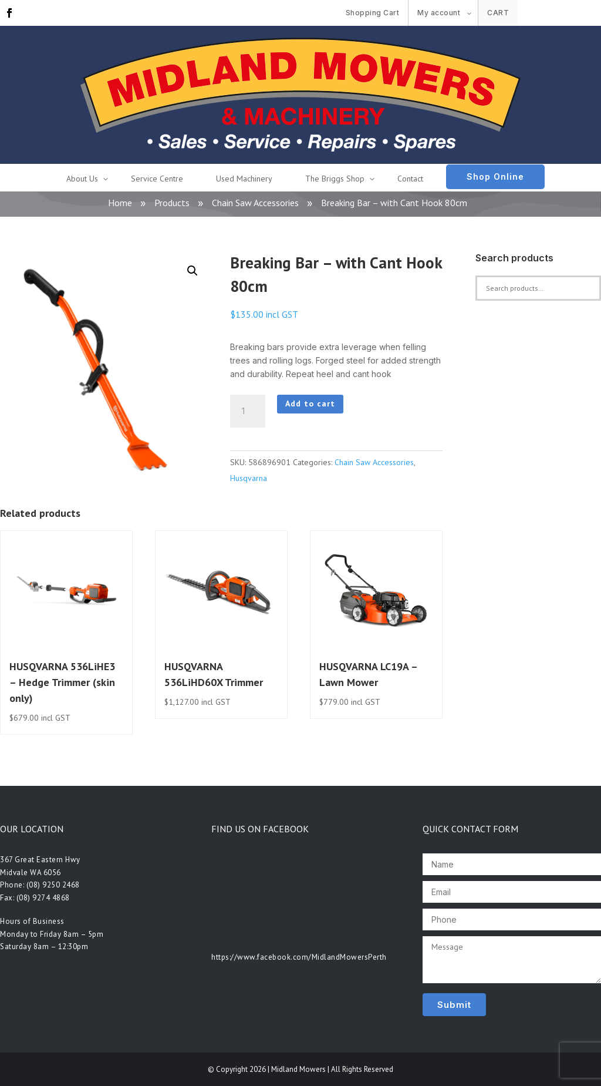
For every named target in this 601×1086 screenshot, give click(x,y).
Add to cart (310, 403)
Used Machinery (244, 178)
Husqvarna (248, 478)
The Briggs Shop (334, 178)
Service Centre (157, 178)
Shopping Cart (373, 12)
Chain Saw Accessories (255, 203)
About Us (82, 178)
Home (120, 203)
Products (172, 203)
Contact (410, 178)
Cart (498, 12)
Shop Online (495, 176)
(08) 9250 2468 (53, 885)
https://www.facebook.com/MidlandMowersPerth (299, 957)
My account (438, 12)
